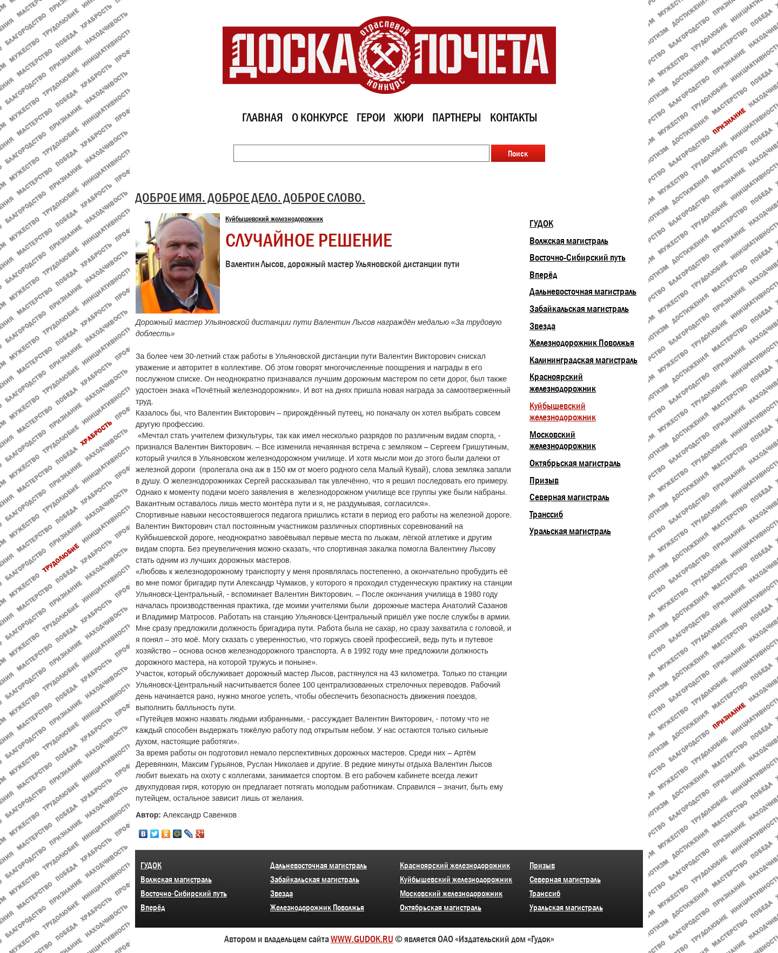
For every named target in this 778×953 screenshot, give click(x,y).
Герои (371, 117)
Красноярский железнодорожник (562, 382)
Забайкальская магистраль (579, 308)
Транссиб (546, 514)
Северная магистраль (569, 497)
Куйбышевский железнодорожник (274, 218)
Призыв (544, 480)
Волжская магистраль (568, 240)
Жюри (409, 117)
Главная (262, 117)
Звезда (542, 326)
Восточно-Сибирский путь (577, 257)
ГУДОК (541, 223)
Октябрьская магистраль (575, 463)
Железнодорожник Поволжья (581, 342)
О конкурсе (320, 117)
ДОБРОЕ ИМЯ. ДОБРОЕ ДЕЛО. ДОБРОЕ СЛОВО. (250, 197)
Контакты (514, 117)
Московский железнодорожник (562, 440)
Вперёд (543, 274)
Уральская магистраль (570, 531)
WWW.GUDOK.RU (362, 939)
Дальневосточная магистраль (582, 291)
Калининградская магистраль (583, 360)
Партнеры (456, 117)
